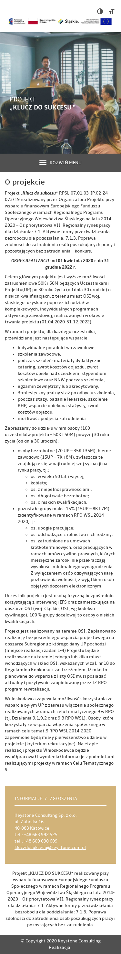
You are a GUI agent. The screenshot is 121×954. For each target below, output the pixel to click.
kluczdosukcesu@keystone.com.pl (50, 847)
